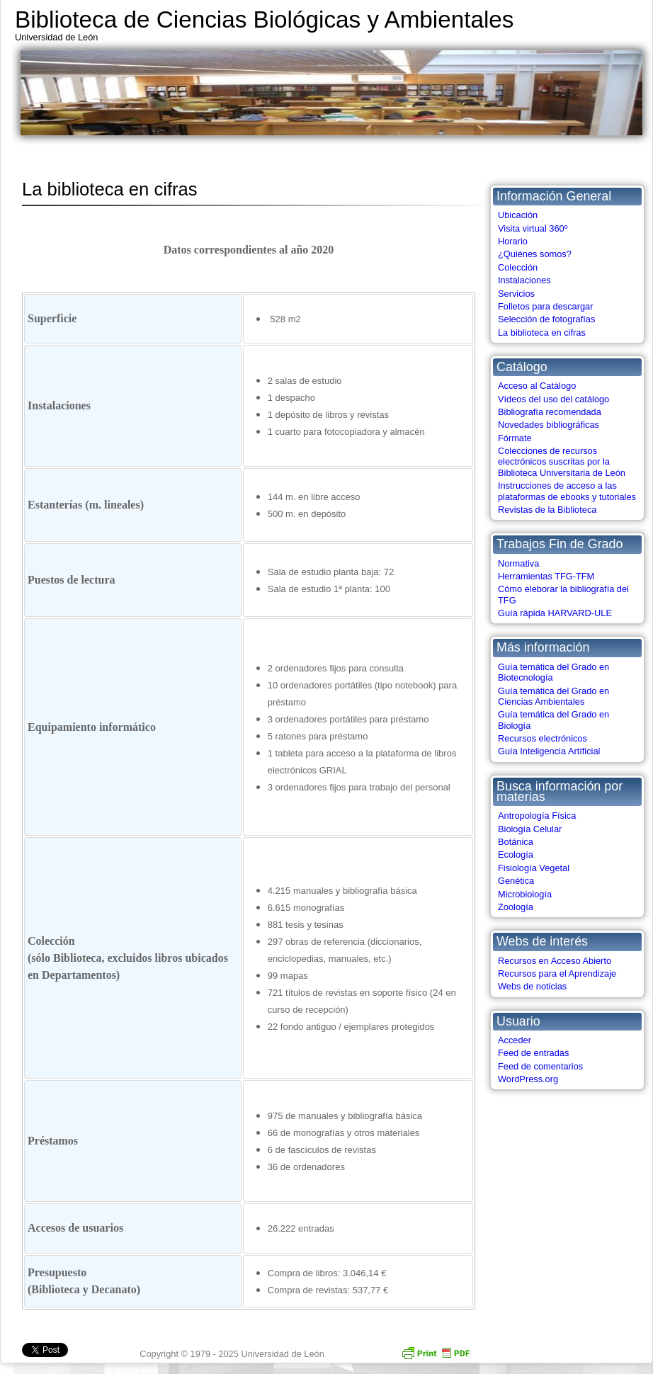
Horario (513, 241)
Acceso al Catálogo (537, 385)
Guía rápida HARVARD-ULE (555, 613)
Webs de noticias (532, 986)
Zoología (515, 907)
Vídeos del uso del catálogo (553, 399)
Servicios (516, 293)
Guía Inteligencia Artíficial (549, 751)
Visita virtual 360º (532, 228)
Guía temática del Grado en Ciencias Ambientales (553, 696)
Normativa (518, 563)
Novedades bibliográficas (548, 424)
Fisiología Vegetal (533, 868)
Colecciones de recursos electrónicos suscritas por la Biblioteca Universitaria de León (561, 461)
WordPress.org (528, 1079)
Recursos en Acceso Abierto (554, 960)
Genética (516, 880)
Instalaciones (524, 280)
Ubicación (518, 215)
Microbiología (525, 894)
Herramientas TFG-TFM (546, 576)
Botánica (515, 841)
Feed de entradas (533, 1052)
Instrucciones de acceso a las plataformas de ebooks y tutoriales (567, 490)
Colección (518, 267)
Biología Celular (530, 829)
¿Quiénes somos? (535, 254)
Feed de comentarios (540, 1066)
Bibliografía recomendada (549, 412)
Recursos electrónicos (542, 738)
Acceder (514, 1040)
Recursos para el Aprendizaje (557, 973)
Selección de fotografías (546, 319)
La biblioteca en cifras (542, 332)
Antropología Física (537, 815)
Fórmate (515, 438)
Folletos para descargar (545, 306)
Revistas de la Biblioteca (547, 509)
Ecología (515, 854)
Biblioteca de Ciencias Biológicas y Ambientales (264, 19)
